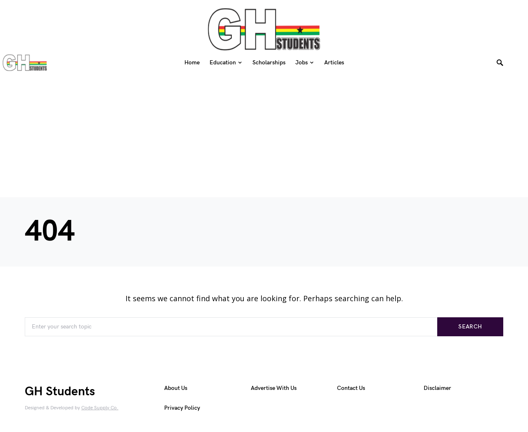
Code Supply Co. (99, 408)
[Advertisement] (264, 133)
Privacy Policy (182, 407)
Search (470, 326)
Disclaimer (437, 388)
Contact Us (351, 388)
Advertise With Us (274, 388)
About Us (175, 388)
